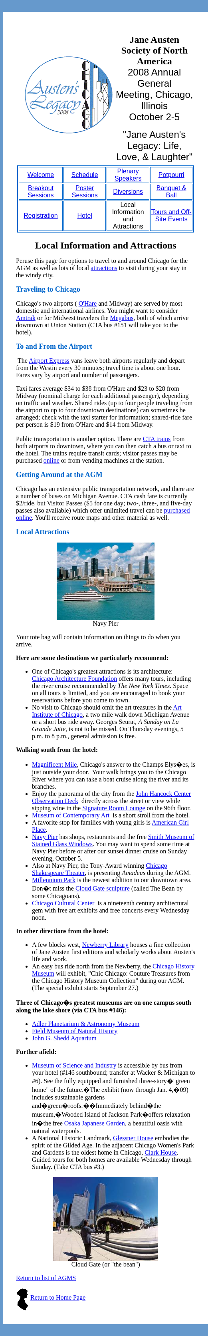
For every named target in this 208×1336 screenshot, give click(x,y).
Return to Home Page (57, 1297)
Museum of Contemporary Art (70, 815)
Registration (40, 215)
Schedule (84, 174)
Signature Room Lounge (113, 808)
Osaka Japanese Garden (94, 1123)
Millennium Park (53, 880)
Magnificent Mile (54, 764)
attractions (104, 267)
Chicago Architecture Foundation (74, 678)
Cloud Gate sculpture (102, 888)
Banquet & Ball (171, 192)
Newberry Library (105, 944)
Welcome (41, 174)
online (51, 460)
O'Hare (88, 303)
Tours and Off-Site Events (171, 216)
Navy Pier (44, 836)
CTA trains (156, 438)
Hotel (84, 215)
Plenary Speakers (128, 175)
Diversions (128, 191)
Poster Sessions (85, 192)
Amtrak (26, 317)
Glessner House (133, 1138)
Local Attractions (42, 532)
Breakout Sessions (41, 192)
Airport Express (49, 360)
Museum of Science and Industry (74, 1065)
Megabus (121, 317)
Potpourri (171, 174)
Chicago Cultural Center (63, 903)
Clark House (160, 1152)
